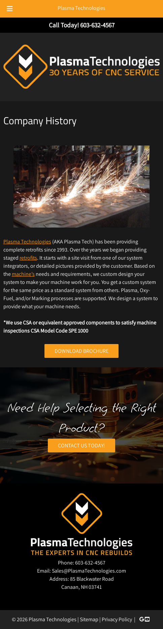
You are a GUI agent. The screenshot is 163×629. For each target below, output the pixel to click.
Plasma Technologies (81, 7)
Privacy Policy (117, 619)
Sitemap (89, 619)
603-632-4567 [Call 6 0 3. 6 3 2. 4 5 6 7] (90, 562)
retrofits (28, 257)
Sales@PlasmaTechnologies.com (89, 570)
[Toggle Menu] (10, 9)
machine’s (23, 274)
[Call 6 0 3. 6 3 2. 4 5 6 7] (97, 25)
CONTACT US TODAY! (81, 445)
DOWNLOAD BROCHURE (81, 351)
